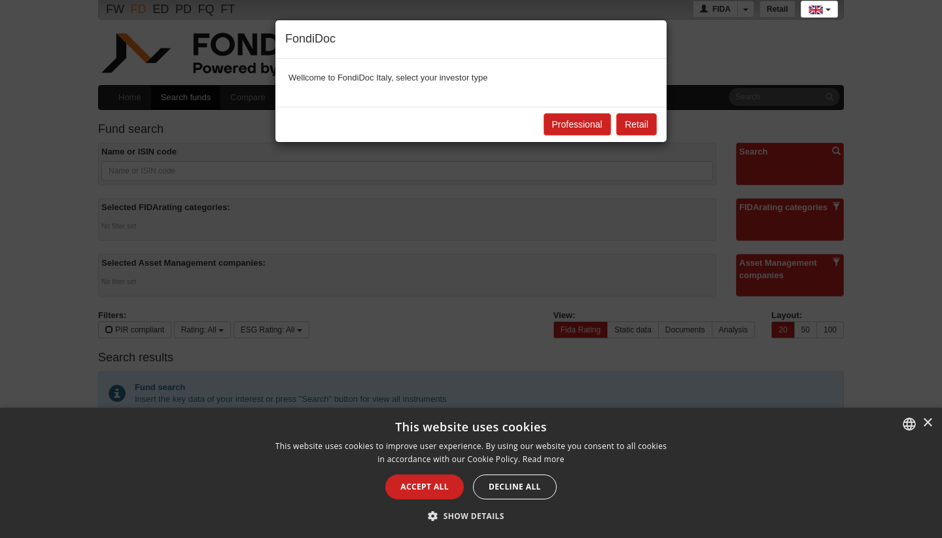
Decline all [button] (515, 486)
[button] (471, 515)
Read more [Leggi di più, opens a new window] (544, 459)
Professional (577, 124)
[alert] (471, 473)
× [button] (927, 423)
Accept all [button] (424, 486)
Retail (636, 124)
